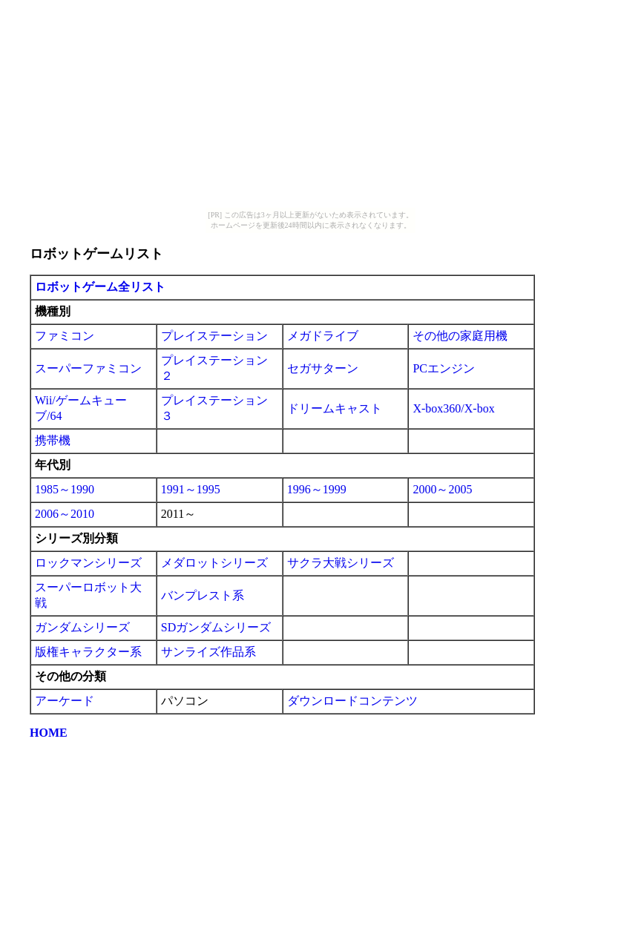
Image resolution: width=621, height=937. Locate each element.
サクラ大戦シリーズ (340, 562)
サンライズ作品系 (208, 651)
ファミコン (64, 335)
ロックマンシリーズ (88, 562)
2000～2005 (442, 489)
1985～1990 (64, 489)
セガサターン (322, 368)
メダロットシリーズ (214, 562)
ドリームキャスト (334, 408)
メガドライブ (322, 335)
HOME (49, 732)
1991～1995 (190, 489)
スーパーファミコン (88, 368)
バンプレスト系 (202, 595)
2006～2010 (64, 513)
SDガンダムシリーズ (216, 627)
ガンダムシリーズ (82, 627)
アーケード (64, 700)
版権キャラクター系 (88, 651)
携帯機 (52, 440)
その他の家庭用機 (460, 335)
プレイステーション (214, 335)
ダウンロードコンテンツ (352, 700)
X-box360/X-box (453, 408)
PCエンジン (444, 368)
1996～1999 (316, 489)
